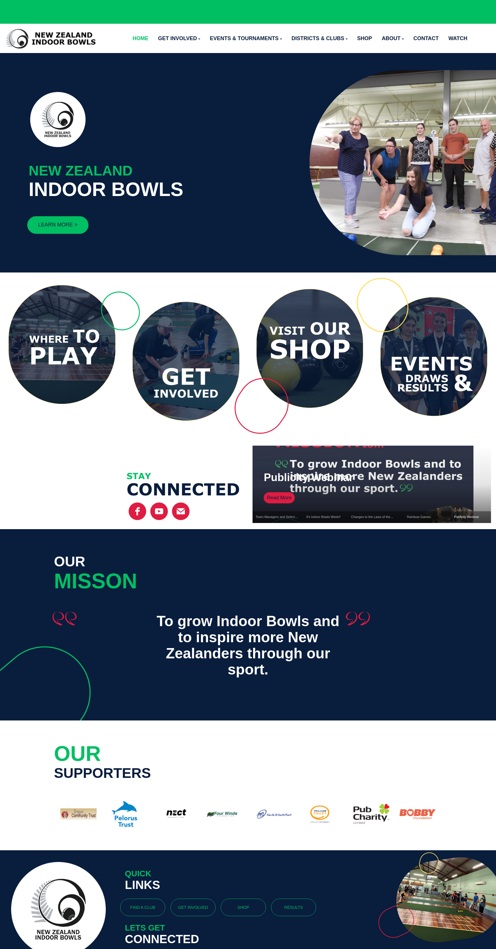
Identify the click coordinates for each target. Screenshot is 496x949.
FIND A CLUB (142, 907)
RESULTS (293, 907)
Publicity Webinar (308, 477)
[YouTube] (159, 511)
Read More (279, 497)
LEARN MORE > (58, 225)
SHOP (243, 907)
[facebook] (137, 511)
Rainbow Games (419, 517)
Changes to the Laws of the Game (375, 517)
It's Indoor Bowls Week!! (323, 517)
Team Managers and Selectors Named (283, 517)
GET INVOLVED (193, 907)
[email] (181, 511)
